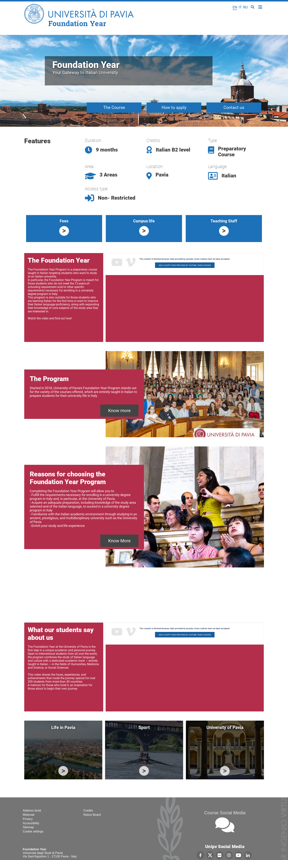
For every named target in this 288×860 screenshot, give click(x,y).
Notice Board (92, 814)
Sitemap (28, 827)
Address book (32, 810)
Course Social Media (224, 812)
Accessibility (31, 823)
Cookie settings (33, 831)
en (235, 7)
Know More (119, 540)
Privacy (28, 819)
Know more (119, 410)
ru (245, 7)
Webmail (28, 814)
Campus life (144, 221)
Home (260, 6)
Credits (88, 810)
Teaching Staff (223, 221)
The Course (114, 107)
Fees (64, 221)
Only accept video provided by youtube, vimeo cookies (185, 265)
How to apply (174, 107)
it (240, 7)
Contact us (234, 107)
